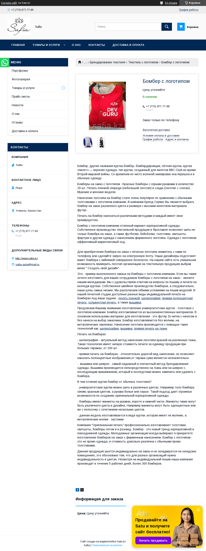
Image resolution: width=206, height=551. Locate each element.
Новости (17, 105)
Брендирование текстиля (107, 62)
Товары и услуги (46, 44)
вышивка (135, 302)
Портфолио (20, 70)
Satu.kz (121, 541)
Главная (18, 44)
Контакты (96, 44)
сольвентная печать (102, 302)
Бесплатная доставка (156, 129)
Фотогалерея (21, 79)
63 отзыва (171, 2)
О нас (76, 44)
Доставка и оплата (128, 44)
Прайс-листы (21, 96)
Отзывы (17, 122)
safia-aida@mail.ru (27, 264)
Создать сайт (9, 2)
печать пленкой (129, 298)
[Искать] (166, 27)
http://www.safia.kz (26, 258)
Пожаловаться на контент (107, 545)
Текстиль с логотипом (143, 62)
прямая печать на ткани (150, 328)
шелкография (150, 298)
